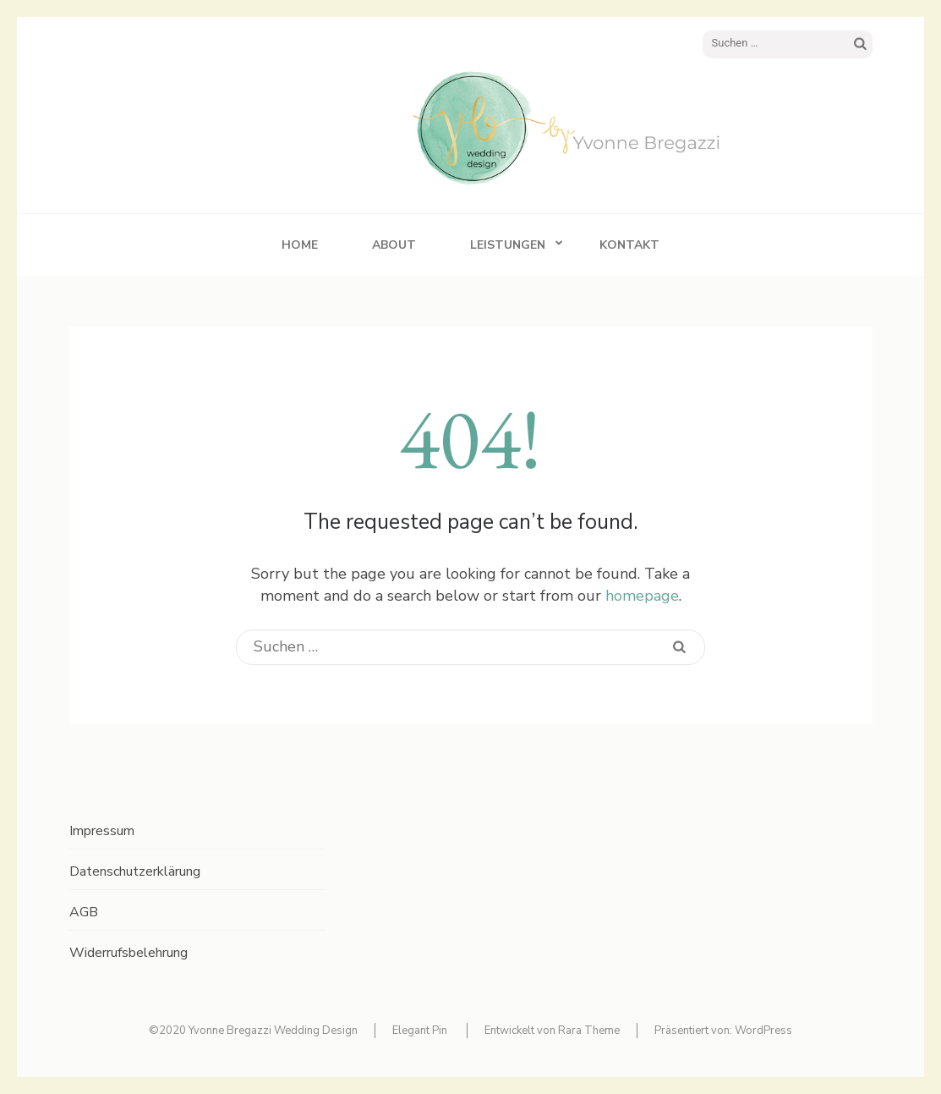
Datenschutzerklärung (134, 871)
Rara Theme (589, 1030)
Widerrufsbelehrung (128, 952)
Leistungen (507, 245)
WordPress (763, 1030)
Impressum (101, 831)
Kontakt (629, 245)
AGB (83, 912)
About (394, 245)
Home (300, 245)
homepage (642, 595)
